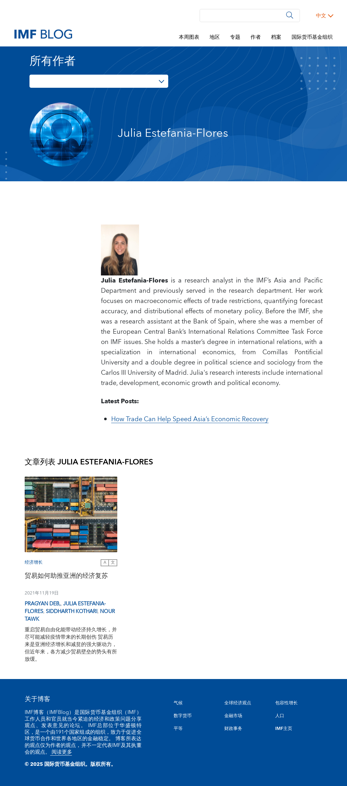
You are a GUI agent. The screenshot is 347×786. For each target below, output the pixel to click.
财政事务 (233, 728)
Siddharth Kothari (71, 611)
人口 (279, 716)
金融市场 (233, 716)
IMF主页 (283, 728)
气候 (178, 703)
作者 (256, 37)
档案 (276, 37)
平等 (178, 728)
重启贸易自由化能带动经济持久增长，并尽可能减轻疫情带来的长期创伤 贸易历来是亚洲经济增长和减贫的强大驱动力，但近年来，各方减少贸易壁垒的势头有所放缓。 (71, 644)
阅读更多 (61, 752)
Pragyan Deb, (43, 603)
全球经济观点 (237, 703)
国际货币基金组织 (312, 37)
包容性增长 (286, 703)
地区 (215, 37)
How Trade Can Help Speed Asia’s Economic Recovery (190, 419)
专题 (235, 37)
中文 (321, 16)
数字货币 (183, 716)
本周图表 (189, 37)
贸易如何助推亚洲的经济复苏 (66, 576)
